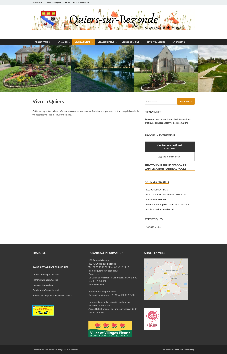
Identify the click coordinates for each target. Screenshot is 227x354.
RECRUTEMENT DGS (157, 189)
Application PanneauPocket (160, 209)
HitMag (190, 349)
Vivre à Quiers (82, 42)
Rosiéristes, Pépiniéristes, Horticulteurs (52, 295)
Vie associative (106, 42)
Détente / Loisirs (156, 42)
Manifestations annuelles (45, 279)
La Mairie (62, 42)
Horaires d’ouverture (81, 2)
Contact (67, 2)
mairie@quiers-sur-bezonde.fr (103, 270)
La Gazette (178, 42)
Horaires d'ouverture (43, 285)
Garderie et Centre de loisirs (47, 290)
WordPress (178, 349)
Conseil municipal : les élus (46, 274)
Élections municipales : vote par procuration (168, 204)
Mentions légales (54, 2)
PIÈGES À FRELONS (156, 199)
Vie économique (130, 42)
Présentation (42, 42)
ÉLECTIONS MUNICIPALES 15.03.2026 (166, 194)
